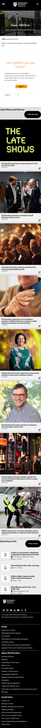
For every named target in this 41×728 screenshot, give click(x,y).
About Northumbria (11, 653)
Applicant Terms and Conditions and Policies (17, 648)
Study (4, 627)
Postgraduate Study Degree (11, 633)
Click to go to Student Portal (11, 715)
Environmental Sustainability (12, 712)
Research (5, 659)
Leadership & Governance (10, 662)
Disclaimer (5, 680)
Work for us (6, 665)
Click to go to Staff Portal (10, 718)
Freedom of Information (10, 671)
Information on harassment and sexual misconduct (19, 689)
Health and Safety (8, 709)
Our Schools (6, 636)
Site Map (5, 692)
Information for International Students (15, 639)
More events (33, 544)
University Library (8, 642)
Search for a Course (8, 630)
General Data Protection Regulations (14, 721)
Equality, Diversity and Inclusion (13, 707)
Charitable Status (8, 668)
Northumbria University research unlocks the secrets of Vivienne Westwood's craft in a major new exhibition (20, 479)
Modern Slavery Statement (11, 683)
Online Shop (6, 724)
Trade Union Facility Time (10, 686)
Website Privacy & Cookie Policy (13, 677)
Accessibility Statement (10, 674)
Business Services (8, 657)
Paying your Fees (7, 704)
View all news (33, 114)
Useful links (7, 697)
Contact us (5, 701)
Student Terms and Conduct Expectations (16, 645)
